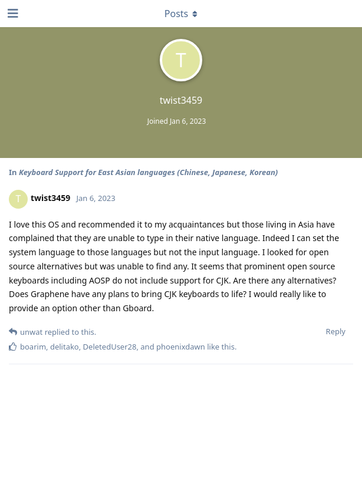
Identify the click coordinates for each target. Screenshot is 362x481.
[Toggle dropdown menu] (181, 13)
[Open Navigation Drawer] (12, 13)
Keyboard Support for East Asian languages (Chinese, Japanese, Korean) (148, 172)
